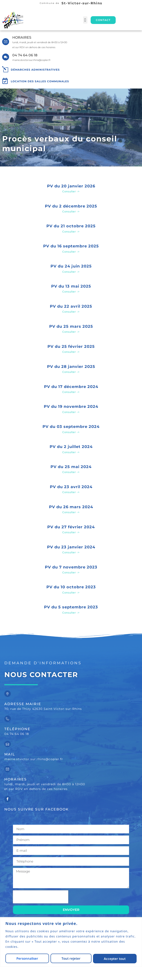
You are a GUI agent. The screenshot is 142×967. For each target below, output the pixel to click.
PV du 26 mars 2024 (71, 507)
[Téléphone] (7, 718)
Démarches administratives (35, 69)
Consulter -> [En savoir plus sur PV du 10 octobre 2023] (71, 592)
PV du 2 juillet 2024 (71, 446)
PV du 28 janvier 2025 (71, 366)
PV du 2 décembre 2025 (71, 206)
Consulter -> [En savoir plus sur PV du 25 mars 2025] (71, 332)
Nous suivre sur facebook (36, 809)
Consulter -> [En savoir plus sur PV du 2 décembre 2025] (71, 211)
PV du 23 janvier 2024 (71, 547)
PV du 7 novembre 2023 (71, 567)
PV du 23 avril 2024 (71, 486)
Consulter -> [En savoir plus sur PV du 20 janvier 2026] (71, 191)
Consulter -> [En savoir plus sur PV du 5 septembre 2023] (71, 612)
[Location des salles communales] (5, 81)
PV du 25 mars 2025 (71, 326)
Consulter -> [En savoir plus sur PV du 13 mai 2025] (71, 291)
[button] (85, 20)
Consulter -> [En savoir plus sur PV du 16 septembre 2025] (71, 251)
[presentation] (40, 896)
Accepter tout (115, 958)
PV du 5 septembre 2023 (71, 607)
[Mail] (7, 744)
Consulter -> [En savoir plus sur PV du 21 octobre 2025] (71, 231)
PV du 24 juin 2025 (71, 266)
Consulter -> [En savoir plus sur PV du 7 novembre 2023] (71, 572)
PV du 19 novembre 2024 (71, 406)
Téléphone (17, 729)
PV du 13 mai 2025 (71, 286)
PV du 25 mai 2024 (71, 466)
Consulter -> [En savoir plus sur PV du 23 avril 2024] (71, 492)
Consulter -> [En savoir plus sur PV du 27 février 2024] (71, 532)
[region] (71, 942)
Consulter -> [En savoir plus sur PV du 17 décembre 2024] (71, 392)
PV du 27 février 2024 (71, 527)
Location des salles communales (40, 81)
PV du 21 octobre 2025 (71, 226)
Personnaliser (27, 958)
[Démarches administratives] (5, 69)
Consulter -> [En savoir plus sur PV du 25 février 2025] (71, 352)
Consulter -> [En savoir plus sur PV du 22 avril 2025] (71, 311)
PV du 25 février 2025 (71, 346)
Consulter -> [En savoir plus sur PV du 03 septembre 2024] (71, 432)
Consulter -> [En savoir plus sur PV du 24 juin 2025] (71, 272)
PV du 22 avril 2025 (71, 306)
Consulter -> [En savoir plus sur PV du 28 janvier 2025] (71, 372)
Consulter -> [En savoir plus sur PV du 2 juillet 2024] (71, 452)
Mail (9, 754)
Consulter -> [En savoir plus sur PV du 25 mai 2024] (71, 472)
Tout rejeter (71, 958)
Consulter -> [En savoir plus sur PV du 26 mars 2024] (71, 512)
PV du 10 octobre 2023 (71, 587)
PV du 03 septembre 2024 (71, 426)
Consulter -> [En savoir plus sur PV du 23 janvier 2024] (71, 552)
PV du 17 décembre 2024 (71, 386)
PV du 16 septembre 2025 (71, 246)
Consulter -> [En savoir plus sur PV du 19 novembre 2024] (71, 412)
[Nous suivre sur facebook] (7, 799)
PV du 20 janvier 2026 (71, 186)
